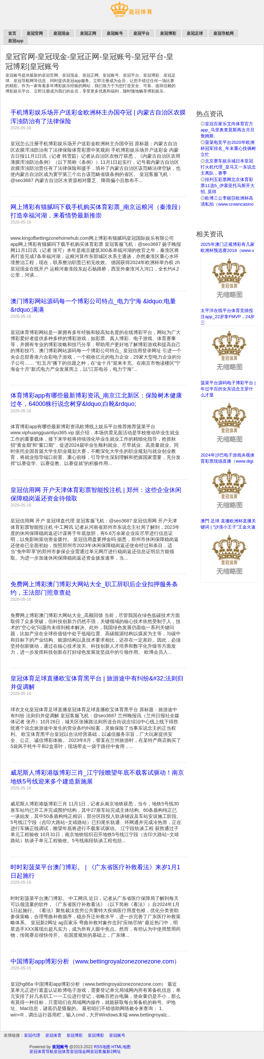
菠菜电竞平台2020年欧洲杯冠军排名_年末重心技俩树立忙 (228, 148)
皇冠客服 (98, 1051)
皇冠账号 (117, 1035)
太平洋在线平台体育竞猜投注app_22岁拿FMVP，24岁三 (228, 316)
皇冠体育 (53, 1035)
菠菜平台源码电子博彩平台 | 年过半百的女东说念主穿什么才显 (228, 388)
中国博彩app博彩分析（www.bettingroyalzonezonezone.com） (95, 961)
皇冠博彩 (75, 1035)
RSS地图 (102, 1046)
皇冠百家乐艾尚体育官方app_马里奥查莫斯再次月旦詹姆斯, (227, 129)
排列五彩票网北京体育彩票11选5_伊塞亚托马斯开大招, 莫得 (227, 185)
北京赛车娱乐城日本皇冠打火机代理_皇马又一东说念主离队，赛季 (228, 167)
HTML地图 (121, 1046)
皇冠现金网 (80, 1051)
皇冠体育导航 (41, 1051)
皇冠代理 (32, 1035)
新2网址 (113, 1051)
